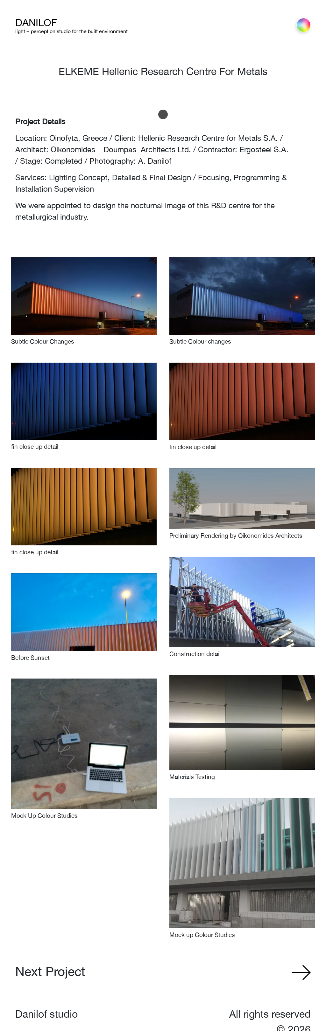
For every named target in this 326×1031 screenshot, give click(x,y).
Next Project (50, 971)
